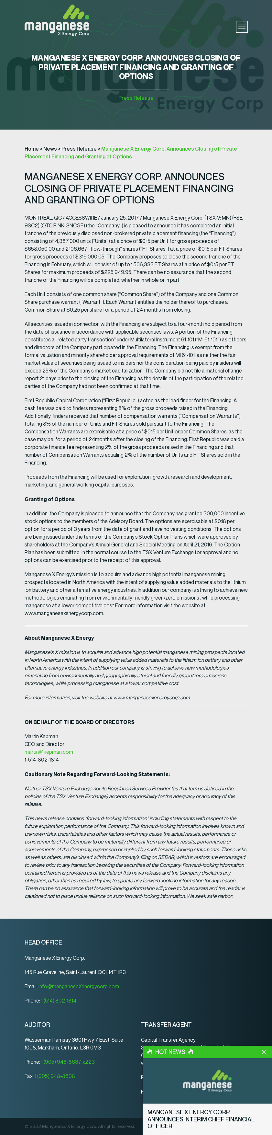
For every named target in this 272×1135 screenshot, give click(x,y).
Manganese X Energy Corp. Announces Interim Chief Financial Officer (207, 1123)
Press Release (136, 98)
